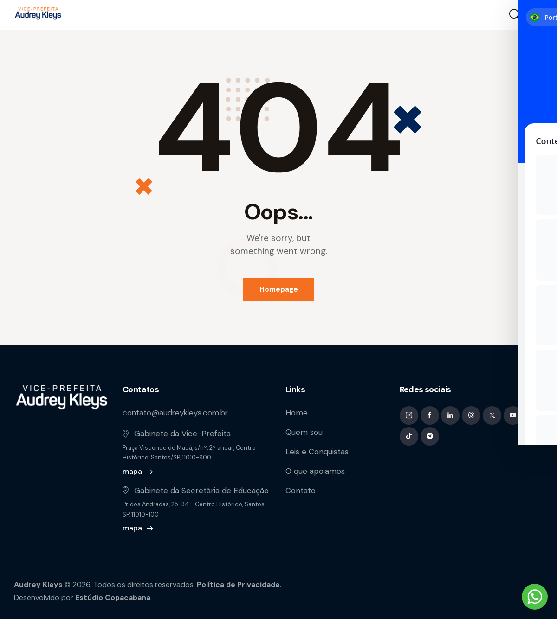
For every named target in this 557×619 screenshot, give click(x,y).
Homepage (278, 289)
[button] (537, 15)
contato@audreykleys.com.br (177, 413)
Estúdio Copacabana (113, 598)
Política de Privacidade (239, 585)
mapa (132, 471)
